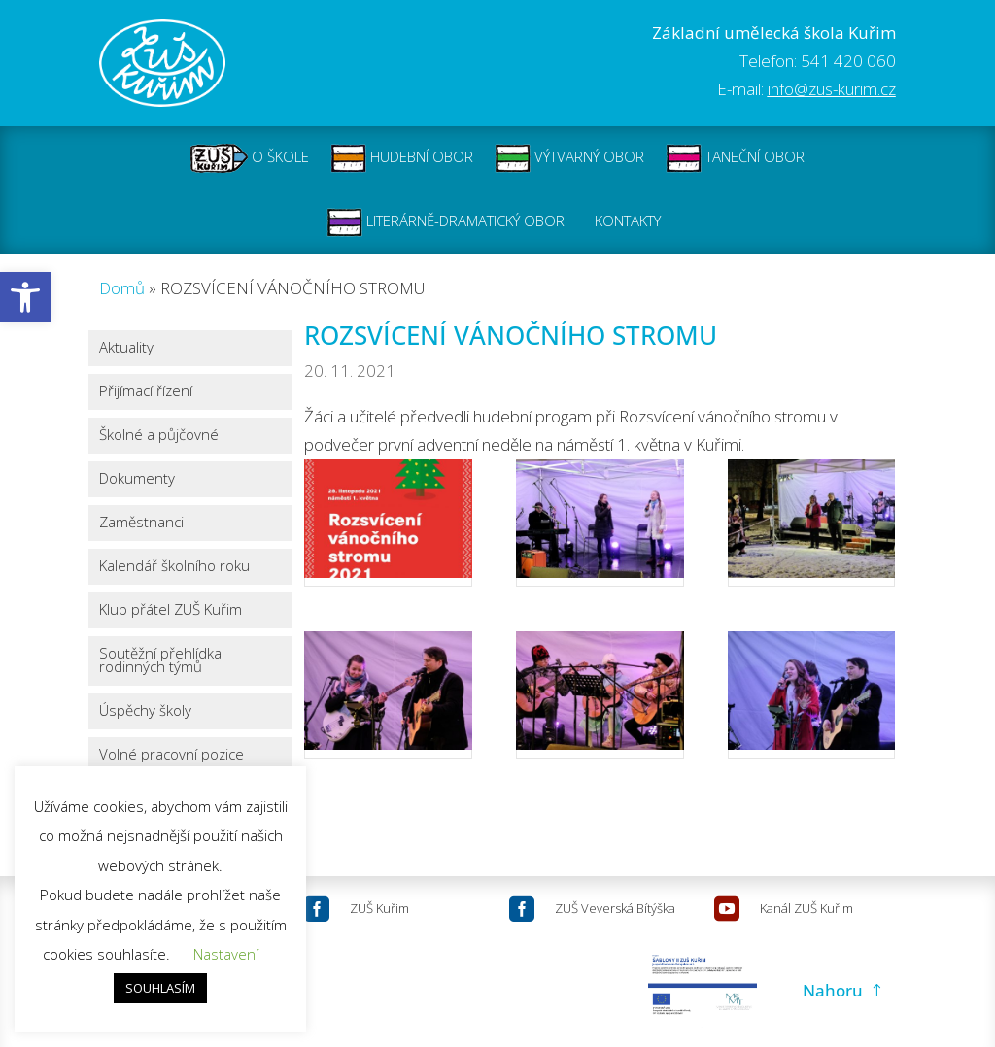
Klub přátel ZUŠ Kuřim (170, 610)
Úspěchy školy (145, 711)
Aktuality (126, 348)
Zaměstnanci (141, 523)
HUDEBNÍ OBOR (401, 158)
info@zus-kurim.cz (832, 89)
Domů (122, 288)
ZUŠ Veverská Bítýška (615, 908)
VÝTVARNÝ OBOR (569, 158)
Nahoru (833, 990)
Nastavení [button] (225, 953)
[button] (25, 297)
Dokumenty (137, 479)
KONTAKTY (627, 222)
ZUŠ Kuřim (379, 908)
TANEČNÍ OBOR (735, 158)
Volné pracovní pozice (171, 755)
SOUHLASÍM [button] (160, 987)
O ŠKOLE (249, 158)
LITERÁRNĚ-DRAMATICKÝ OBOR (445, 222)
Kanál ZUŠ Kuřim (806, 908)
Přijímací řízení (145, 392)
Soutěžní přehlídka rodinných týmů (160, 661)
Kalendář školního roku (174, 566)
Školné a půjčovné (159, 435)
